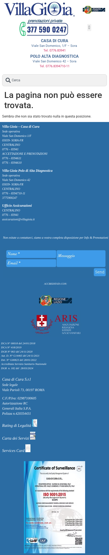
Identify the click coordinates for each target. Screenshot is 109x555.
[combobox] (54, 80)
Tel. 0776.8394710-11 (55, 66)
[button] (89, 27)
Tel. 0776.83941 (55, 50)
